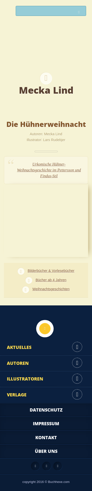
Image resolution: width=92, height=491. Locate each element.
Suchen (80, 12)
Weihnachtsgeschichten (51, 289)
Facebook (46, 466)
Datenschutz (46, 410)
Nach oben (45, 328)
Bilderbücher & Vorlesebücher (51, 271)
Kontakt (46, 437)
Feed (35, 466)
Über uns (46, 451)
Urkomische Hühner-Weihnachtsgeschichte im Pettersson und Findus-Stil (49, 170)
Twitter (57, 466)
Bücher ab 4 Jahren (51, 280)
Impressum (46, 423)
